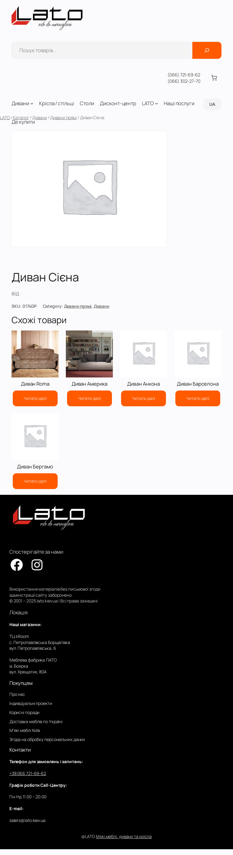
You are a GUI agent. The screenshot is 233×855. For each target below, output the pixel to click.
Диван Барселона (198, 384)
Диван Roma (35, 384)
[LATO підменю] (156, 103)
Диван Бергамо (35, 467)
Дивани (39, 117)
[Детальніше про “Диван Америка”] (89, 398)
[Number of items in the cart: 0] (214, 78)
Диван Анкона (143, 384)
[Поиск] (206, 50)
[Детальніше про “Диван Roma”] (35, 398)
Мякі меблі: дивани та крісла (124, 836)
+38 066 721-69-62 (27, 773)
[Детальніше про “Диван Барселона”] (197, 398)
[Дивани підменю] (31, 103)
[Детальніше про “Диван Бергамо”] (35, 481)
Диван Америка (89, 384)
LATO (5, 117)
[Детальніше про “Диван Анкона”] (143, 398)
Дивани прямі (63, 117)
